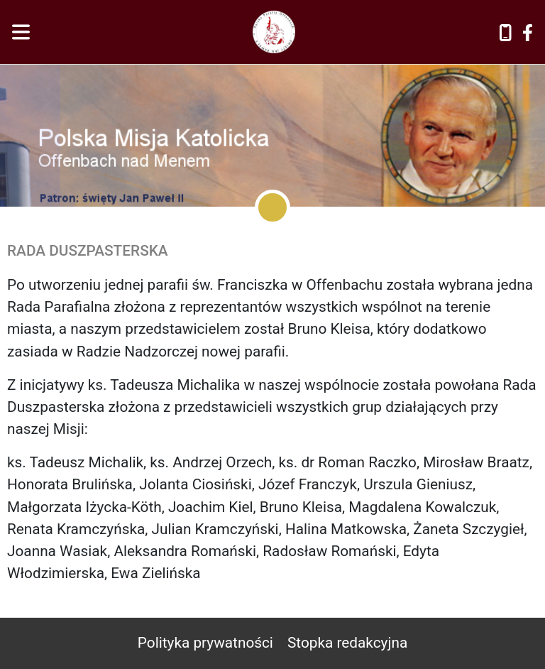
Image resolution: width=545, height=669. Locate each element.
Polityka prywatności (205, 642)
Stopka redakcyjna (347, 642)
